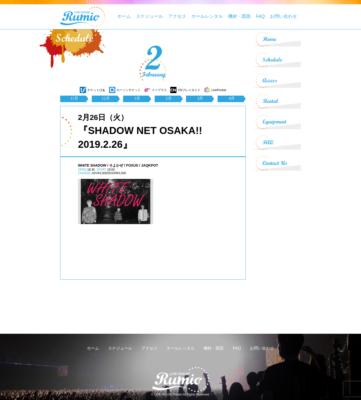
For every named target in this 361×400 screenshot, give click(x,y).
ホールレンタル (207, 16)
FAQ (260, 16)
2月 (169, 98)
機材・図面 (239, 16)
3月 (200, 98)
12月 (106, 98)
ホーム (124, 16)
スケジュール (149, 16)
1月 (137, 98)
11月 (74, 98)
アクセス (177, 16)
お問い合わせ (283, 16)
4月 (232, 98)
